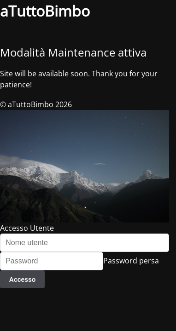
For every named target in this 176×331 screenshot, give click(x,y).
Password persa (131, 261)
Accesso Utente (27, 228)
